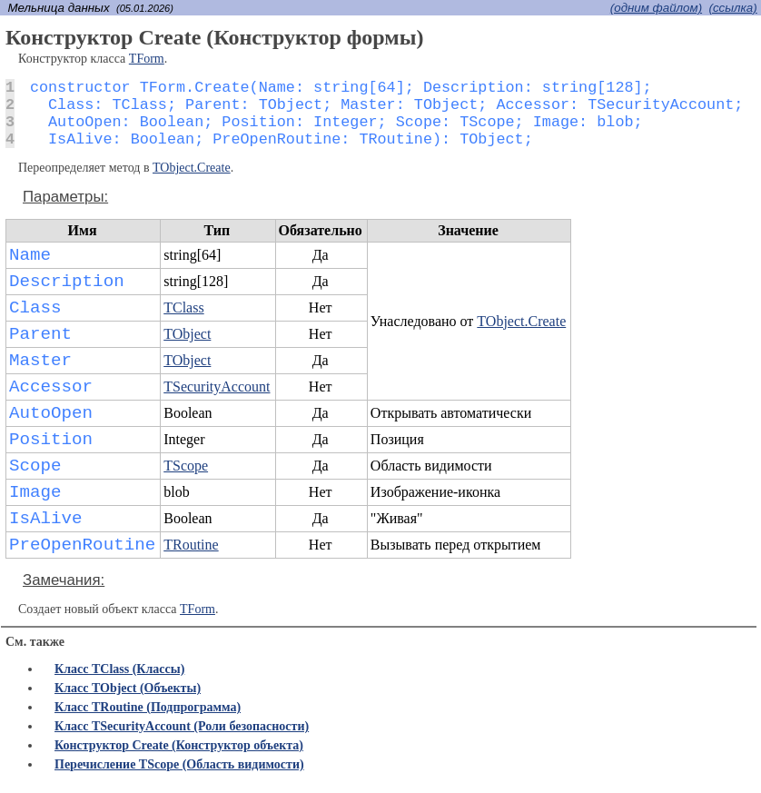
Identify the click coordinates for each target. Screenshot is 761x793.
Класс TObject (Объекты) (127, 688)
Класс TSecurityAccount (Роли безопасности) (181, 726)
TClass (183, 307)
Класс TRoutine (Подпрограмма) (147, 707)
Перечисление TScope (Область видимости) (179, 764)
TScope (185, 465)
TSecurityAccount (216, 386)
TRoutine (190, 544)
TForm (146, 58)
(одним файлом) (656, 8)
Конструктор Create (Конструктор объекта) (178, 745)
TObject (187, 334)
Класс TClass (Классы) (119, 669)
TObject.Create (192, 167)
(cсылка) (732, 8)
